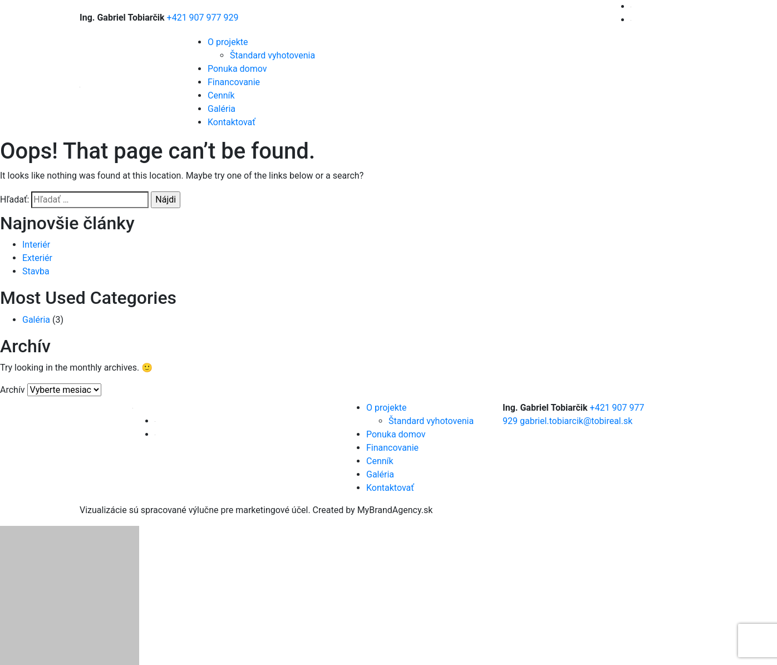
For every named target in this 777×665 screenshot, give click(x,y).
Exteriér (37, 258)
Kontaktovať (231, 122)
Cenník (221, 95)
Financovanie (234, 82)
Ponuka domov (237, 68)
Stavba (36, 271)
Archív (12, 390)
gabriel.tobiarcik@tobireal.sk (576, 421)
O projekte (228, 42)
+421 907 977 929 (203, 17)
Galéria (221, 109)
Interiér (36, 244)
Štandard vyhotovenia (272, 55)
